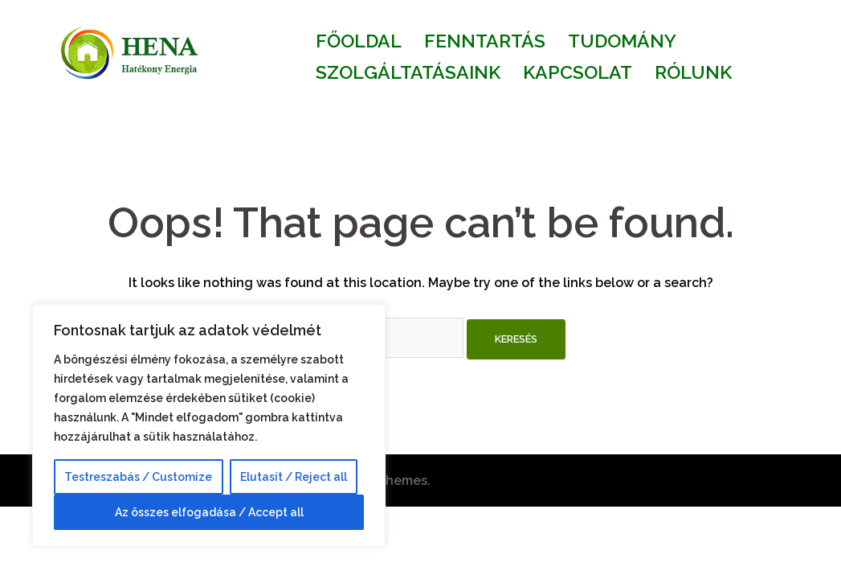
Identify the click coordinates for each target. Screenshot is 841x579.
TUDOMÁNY (622, 40)
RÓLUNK (693, 72)
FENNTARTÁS (484, 40)
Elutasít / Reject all (293, 476)
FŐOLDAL (359, 40)
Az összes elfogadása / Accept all (209, 512)
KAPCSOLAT (577, 72)
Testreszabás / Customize (138, 476)
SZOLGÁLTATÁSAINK (408, 72)
